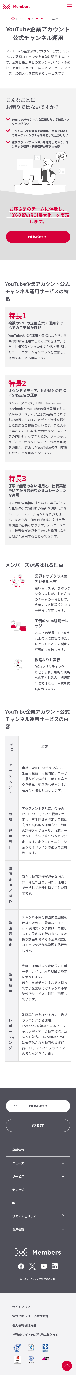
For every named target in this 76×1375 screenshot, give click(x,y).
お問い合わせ (37, 237)
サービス (25, 19)
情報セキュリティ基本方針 (30, 1316)
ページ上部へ (67, 1366)
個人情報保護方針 (24, 1325)
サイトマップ (21, 1307)
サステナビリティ (24, 1216)
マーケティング (44, 19)
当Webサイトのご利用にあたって (35, 1334)
